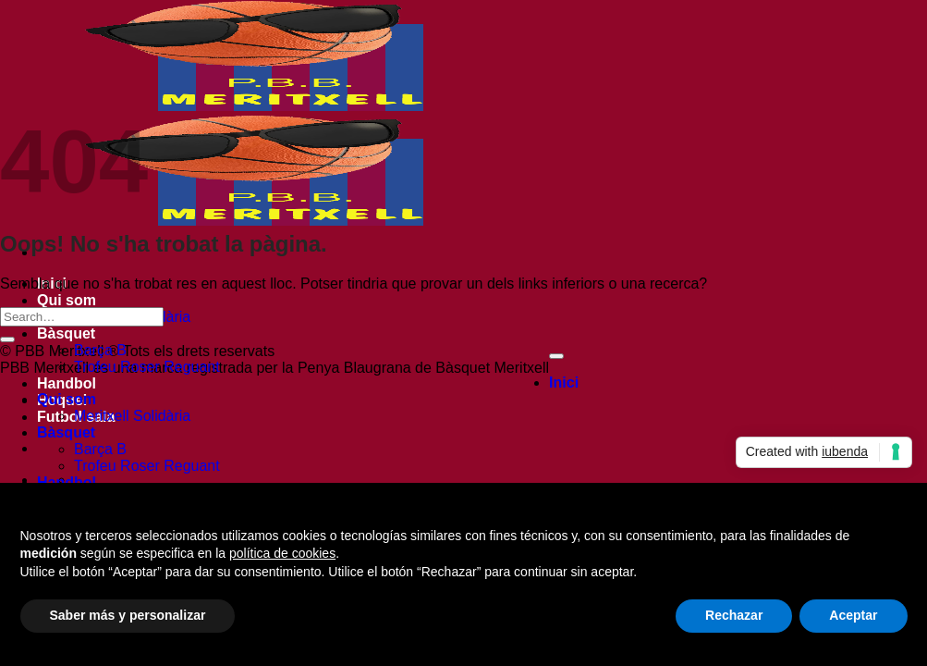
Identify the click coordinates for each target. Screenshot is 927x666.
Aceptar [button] (853, 615)
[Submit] (7, 339)
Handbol (66, 383)
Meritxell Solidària (132, 416)
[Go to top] (556, 356)
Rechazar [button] (733, 615)
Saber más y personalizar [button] (128, 615)
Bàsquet (66, 333)
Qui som (66, 300)
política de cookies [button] (282, 553)
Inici (564, 382)
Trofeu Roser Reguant (147, 367)
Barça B (100, 350)
